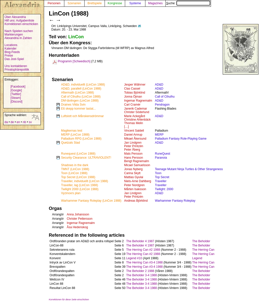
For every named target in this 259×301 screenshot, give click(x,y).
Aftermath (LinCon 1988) (77, 92)
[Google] (16, 90)
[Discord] (16, 101)
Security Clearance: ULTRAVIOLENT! (86, 157)
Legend (197, 258)
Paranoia (161, 157)
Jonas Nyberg (133, 169)
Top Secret (162, 177)
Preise (9, 55)
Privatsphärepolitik (17, 69)
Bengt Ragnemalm (136, 161)
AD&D (159, 84)
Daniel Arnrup (133, 134)
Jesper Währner (134, 84)
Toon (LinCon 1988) (74, 173)
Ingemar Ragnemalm (138, 100)
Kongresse (115, 3)
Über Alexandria (15, 17)
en (18, 122)
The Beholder (201, 241)
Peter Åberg (132, 149)
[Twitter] (16, 94)
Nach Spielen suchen (19, 31)
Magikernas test (71, 130)
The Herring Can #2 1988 (143, 249)
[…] (126, 126)
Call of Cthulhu (165, 96)
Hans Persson (133, 157)
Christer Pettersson (80, 218)
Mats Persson (133, 153)
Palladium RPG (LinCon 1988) (81, 138)
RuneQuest (162, 153)
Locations (11, 45)
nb (24, 122)
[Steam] (16, 98)
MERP (159, 134)
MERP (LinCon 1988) (75, 134)
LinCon (76, 36)
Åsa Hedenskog (77, 227)
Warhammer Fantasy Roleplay (175, 200)
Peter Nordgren (134, 185)
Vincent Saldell (134, 130)
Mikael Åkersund (135, 138)
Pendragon (162, 104)
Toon (158, 173)
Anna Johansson (78, 214)
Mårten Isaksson (135, 189)
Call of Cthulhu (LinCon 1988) (81, 96)
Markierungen (14, 34)
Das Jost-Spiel (14, 59)
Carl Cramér (132, 104)
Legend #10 (134, 258)
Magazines (155, 3)
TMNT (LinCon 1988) (75, 169)
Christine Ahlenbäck (137, 119)
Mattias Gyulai (133, 177)
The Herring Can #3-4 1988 (144, 262)
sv (30, 122)
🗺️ (139, 26)
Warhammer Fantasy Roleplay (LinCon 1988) (91, 200)
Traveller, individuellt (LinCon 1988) (84, 181)
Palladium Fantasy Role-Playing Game (180, 138)
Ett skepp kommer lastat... (78, 108)
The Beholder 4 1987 (140, 241)
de (12, 122)
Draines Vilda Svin (73, 104)
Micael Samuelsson (137, 165)
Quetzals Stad (70, 142)
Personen (54, 3)
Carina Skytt (132, 173)
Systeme (135, 3)
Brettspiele (95, 3)
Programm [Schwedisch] (74, 61)
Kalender (11, 48)
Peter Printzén (133, 146)
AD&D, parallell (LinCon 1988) (81, 88)
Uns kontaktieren (16, 66)
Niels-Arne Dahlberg (137, 181)
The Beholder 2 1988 (140, 271)
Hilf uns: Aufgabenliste (19, 20)
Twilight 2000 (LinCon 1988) (79, 189)
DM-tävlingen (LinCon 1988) (80, 100)
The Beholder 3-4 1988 (141, 275)
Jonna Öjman (133, 96)
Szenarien (74, 3)
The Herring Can (203, 249)
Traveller (160, 181)
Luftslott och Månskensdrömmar (82, 116)
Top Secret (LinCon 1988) (78, 177)
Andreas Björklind (136, 200)
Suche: (188, 3)
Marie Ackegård (134, 116)
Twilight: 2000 (164, 189)
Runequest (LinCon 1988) (78, 153)
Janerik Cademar (135, 108)
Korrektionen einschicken (21, 24)
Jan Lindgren (132, 142)
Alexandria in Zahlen (18, 38)
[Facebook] (18, 86)
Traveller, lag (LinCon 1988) (79, 185)
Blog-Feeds (12, 52)
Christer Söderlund (136, 112)
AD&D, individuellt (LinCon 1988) (83, 84)
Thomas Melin (133, 123)
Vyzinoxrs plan (71, 193)
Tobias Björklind (134, 92)
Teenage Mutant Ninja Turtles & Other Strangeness (189, 169)
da (6, 122)
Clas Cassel (132, 88)
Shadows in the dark (74, 165)
